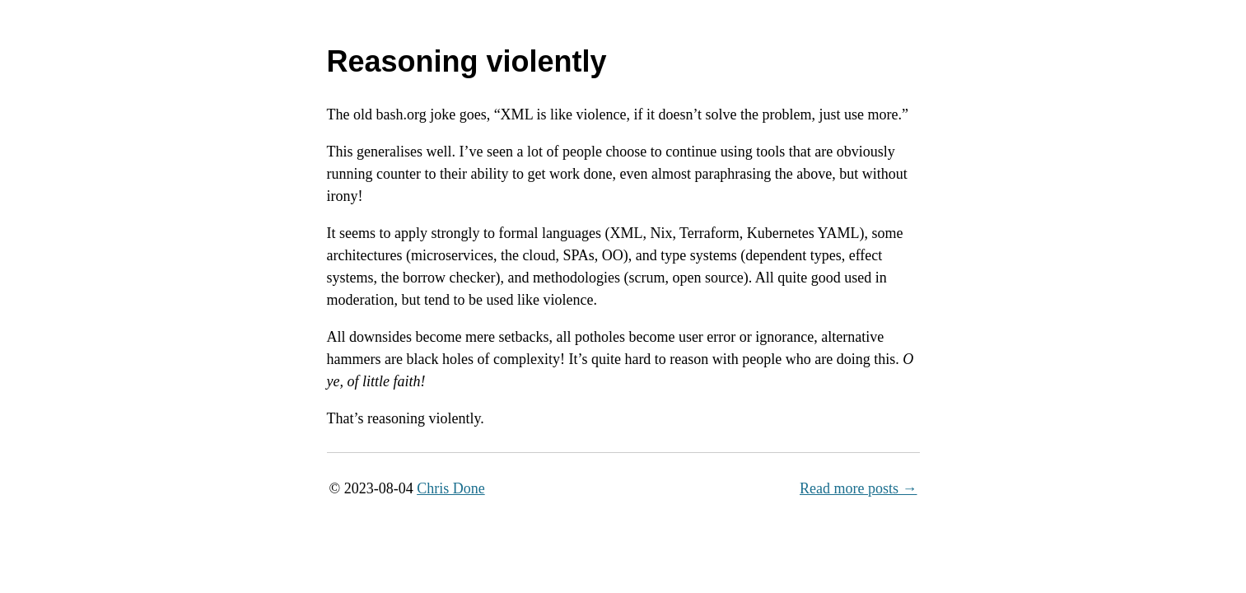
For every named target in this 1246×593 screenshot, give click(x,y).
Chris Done (451, 488)
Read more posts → (858, 488)
